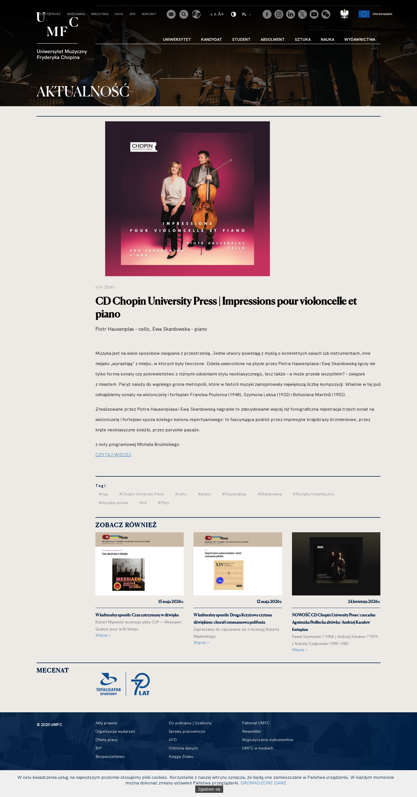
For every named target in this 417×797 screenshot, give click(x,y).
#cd (143, 502)
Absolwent (273, 39)
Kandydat (211, 39)
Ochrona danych (183, 748)
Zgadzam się (209, 789)
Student (241, 39)
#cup (103, 493)
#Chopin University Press (141, 493)
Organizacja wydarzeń (115, 731)
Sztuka (303, 39)
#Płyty (163, 502)
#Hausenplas (234, 493)
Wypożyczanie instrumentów (267, 739)
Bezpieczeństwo (110, 756)
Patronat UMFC (256, 722)
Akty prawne (106, 722)
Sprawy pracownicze (187, 731)
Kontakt (149, 14)
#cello (181, 493)
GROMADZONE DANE (263, 783)
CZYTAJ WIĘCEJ (113, 454)
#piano (204, 493)
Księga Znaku (181, 756)
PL (246, 14)
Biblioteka (100, 14)
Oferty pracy (106, 739)
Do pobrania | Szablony (190, 722)
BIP (98, 748)
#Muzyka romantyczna (313, 493)
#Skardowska (270, 493)
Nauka (327, 39)
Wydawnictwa (359, 39)
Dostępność (50, 14)
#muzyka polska (113, 502)
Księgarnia (76, 14)
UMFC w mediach (257, 748)
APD (132, 14)
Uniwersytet (177, 39)
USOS (119, 14)
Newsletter (251, 731)
